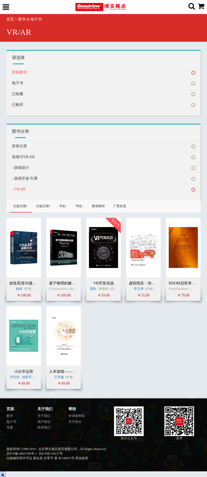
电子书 (17, 83)
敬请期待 (98, 206)
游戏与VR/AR (23, 157)
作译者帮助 (76, 416)
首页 (10, 19)
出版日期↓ (20, 206)
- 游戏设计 (20, 168)
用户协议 (43, 422)
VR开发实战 (103, 283)
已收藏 (17, 94)
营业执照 (81, 458)
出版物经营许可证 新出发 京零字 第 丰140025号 (40, 458)
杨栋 (19, 289)
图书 (9, 416)
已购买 (17, 105)
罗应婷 (15, 377)
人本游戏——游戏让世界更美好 (75, 372)
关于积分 (74, 422)
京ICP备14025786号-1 (21, 453)
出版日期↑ (43, 206)
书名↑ (63, 206)
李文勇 (139, 289)
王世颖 (59, 377)
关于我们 (43, 416)
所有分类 (19, 146)
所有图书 (19, 72)
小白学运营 (23, 372)
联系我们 (43, 427)
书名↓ (79, 206)
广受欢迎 (119, 206)
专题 (9, 427)
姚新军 (27, 377)
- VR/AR (19, 189)
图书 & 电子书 (30, 19)
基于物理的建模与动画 (68, 283)
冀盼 (93, 289)
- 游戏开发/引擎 (25, 178)
